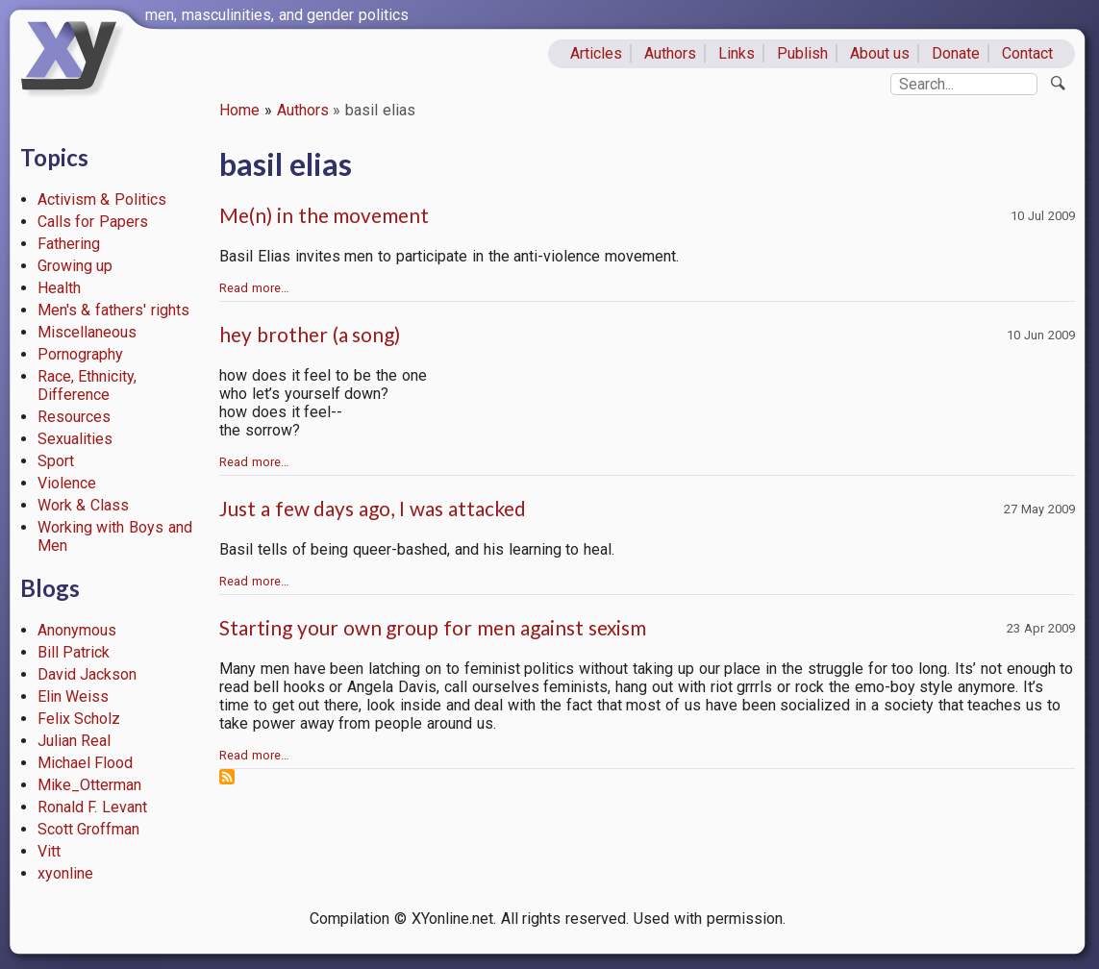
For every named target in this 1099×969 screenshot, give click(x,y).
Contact (1027, 53)
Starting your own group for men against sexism (432, 627)
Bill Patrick (74, 652)
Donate (956, 53)
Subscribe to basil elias (227, 776)
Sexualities (74, 439)
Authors (670, 53)
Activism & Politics (102, 199)
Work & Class (83, 505)
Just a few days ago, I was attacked (372, 508)
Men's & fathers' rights (113, 310)
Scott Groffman (88, 829)
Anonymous (76, 630)
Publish (802, 53)
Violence (66, 483)
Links (736, 53)
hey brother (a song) (309, 334)
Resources (74, 417)
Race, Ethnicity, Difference (87, 385)
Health (59, 288)
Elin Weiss (73, 696)
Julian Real (74, 741)
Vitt (49, 851)
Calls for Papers (93, 221)
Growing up (75, 266)
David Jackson (87, 674)
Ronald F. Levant (92, 807)
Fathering (68, 244)
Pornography (80, 354)
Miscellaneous (87, 332)
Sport (55, 461)
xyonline (65, 873)
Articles (596, 53)
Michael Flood (85, 763)
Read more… (254, 288)
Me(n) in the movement (324, 215)
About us (880, 53)
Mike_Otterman (89, 785)
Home (239, 110)
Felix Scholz (79, 718)
